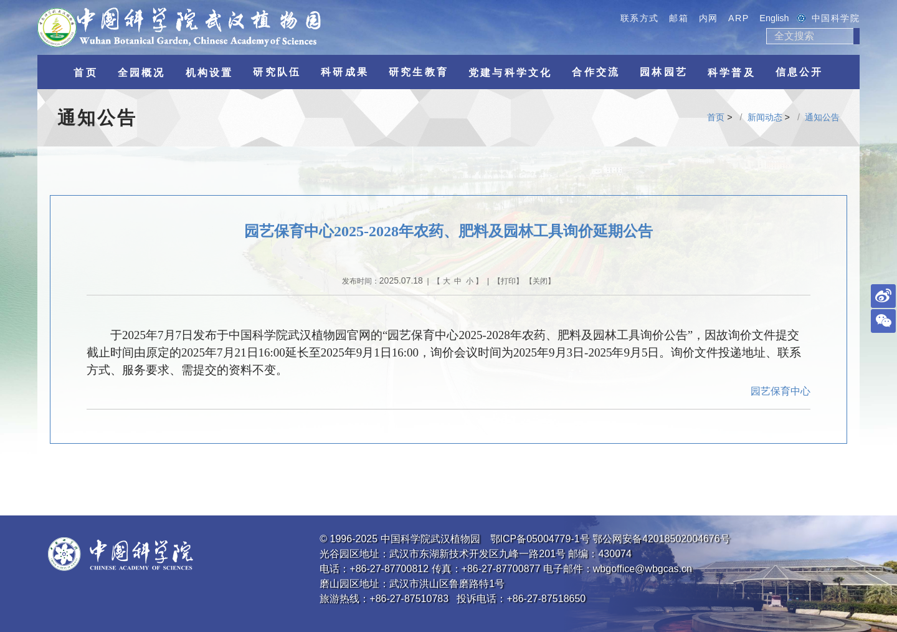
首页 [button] (85, 72)
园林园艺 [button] (664, 72)
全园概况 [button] (142, 72)
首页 (715, 117)
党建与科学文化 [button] (510, 72)
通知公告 (822, 117)
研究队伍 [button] (277, 72)
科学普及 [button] (732, 72)
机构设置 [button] (210, 72)
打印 (508, 281)
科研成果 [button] (345, 72)
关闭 (540, 281)
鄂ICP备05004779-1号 (540, 539)
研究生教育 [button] (418, 72)
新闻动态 (765, 117)
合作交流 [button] (596, 72)
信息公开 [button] (799, 72)
